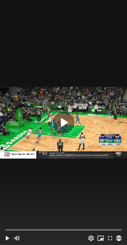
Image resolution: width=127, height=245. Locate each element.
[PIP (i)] (101, 238)
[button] (7, 238)
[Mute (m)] (17, 238)
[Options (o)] (91, 238)
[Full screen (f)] (110, 238)
